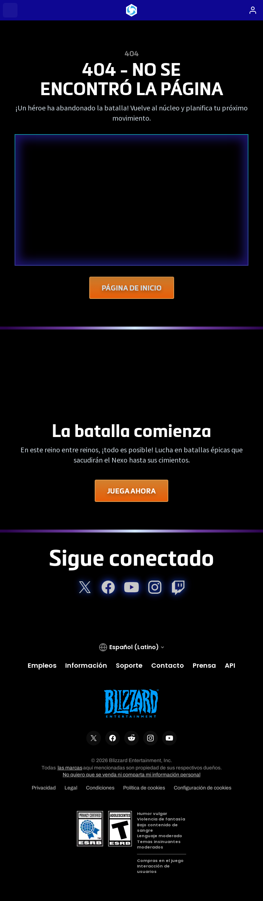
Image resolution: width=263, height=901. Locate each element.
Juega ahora (131, 490)
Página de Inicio (132, 287)
